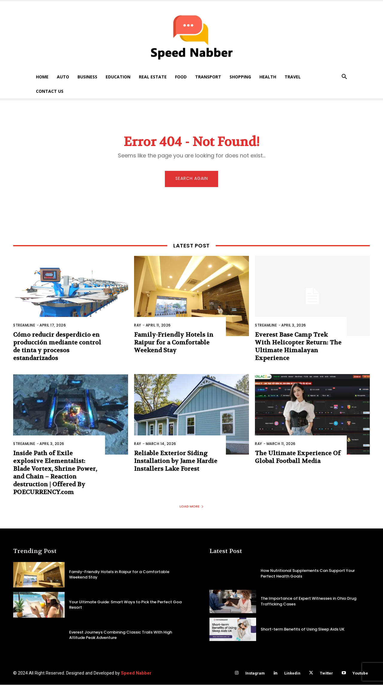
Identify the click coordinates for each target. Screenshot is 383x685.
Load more (192, 506)
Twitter (326, 673)
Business (87, 77)
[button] (344, 77)
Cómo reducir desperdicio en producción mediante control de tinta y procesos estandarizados (57, 347)
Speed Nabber (136, 673)
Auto (63, 77)
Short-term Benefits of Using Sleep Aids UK (302, 629)
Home (42, 77)
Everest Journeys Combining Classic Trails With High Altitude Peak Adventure (120, 635)
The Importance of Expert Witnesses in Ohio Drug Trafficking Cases (308, 601)
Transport (208, 77)
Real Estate (153, 77)
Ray (137, 325)
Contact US (49, 91)
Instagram (255, 673)
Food (181, 77)
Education (118, 77)
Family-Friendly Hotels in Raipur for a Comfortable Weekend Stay (173, 343)
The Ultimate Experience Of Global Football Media (298, 457)
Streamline (24, 325)
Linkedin (292, 673)
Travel (293, 77)
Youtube (360, 673)
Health (267, 77)
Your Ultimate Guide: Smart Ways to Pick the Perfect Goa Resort (125, 604)
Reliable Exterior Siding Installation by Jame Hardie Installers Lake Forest (175, 461)
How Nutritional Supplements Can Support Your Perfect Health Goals (308, 573)
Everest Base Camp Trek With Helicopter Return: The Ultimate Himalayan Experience (298, 347)
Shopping (240, 77)
